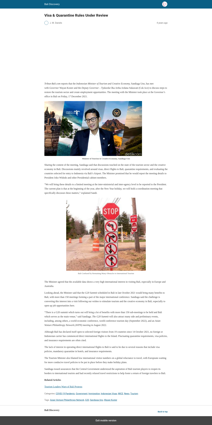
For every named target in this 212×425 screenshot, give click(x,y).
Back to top (163, 412)
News (126, 393)
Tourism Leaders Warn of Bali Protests (63, 386)
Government (82, 393)
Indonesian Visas (109, 393)
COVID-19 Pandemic (65, 393)
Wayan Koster (110, 400)
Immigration (94, 393)
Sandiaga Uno (96, 400)
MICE (120, 393)
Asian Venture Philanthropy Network (67, 400)
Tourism (134, 393)
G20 (87, 400)
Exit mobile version (106, 420)
